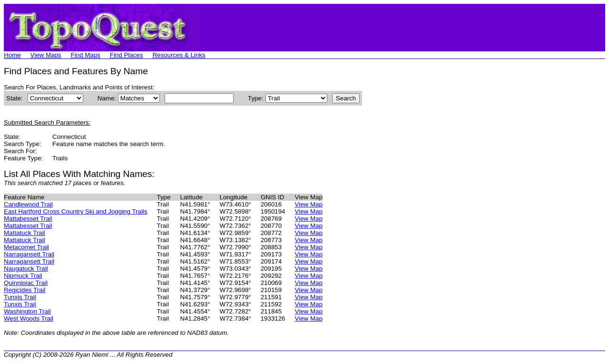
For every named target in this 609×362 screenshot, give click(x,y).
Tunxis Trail (20, 297)
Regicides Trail (24, 290)
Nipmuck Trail (23, 275)
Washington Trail (27, 311)
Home (12, 55)
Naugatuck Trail (26, 268)
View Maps (45, 55)
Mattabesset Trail (28, 218)
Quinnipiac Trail (26, 282)
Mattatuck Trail (24, 232)
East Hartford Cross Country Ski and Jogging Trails (75, 211)
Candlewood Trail (28, 204)
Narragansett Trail (29, 254)
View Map (309, 204)
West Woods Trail (28, 318)
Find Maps (85, 55)
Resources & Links (178, 55)
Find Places (126, 55)
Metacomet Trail (26, 247)
